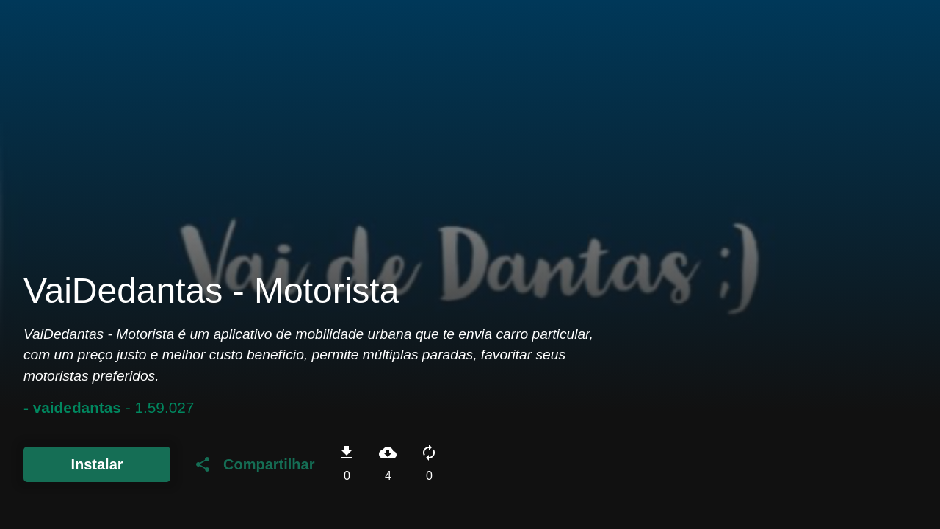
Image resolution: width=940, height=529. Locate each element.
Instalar (96, 464)
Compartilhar (254, 464)
